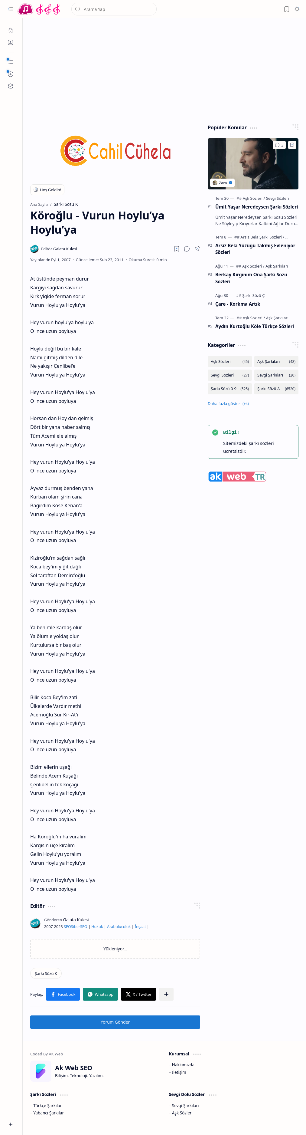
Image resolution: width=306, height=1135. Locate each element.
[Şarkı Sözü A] (276, 388)
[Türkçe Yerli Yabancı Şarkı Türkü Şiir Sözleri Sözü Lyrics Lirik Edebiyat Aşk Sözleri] (39, 9)
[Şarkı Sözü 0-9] (230, 388)
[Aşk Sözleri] (254, 198)
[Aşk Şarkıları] (276, 266)
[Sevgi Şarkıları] (276, 375)
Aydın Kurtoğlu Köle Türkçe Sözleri (254, 326)
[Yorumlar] (279, 145)
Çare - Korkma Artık (237, 304)
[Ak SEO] (11, 42)
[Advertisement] (164, 69)
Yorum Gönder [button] (115, 1022)
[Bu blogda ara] (114, 9)
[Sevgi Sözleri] (277, 198)
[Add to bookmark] (292, 145)
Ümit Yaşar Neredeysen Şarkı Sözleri (256, 207)
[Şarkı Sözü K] (46, 973)
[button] (10, 9)
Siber (75, 926)
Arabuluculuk (119, 926)
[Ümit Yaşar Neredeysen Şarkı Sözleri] (253, 163)
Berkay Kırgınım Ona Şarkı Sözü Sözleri (251, 278)
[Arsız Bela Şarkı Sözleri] (262, 237)
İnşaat (140, 926)
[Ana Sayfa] (11, 30)
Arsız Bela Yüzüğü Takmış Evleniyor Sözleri (255, 248)
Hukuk (97, 926)
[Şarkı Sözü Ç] (253, 295)
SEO (67, 926)
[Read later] (176, 248)
